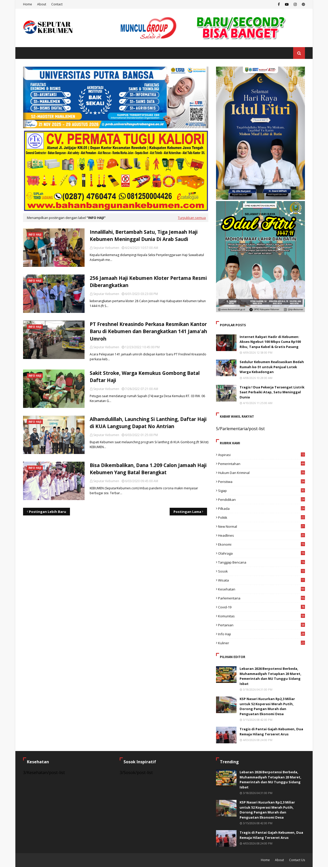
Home (27, 4)
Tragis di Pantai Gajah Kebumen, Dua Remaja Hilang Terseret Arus (271, 731)
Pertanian (261, 625)
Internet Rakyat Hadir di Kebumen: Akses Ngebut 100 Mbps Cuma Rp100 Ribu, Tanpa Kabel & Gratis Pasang (270, 341)
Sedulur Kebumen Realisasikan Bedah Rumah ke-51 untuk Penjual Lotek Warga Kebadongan (272, 367)
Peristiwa (261, 481)
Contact (57, 4)
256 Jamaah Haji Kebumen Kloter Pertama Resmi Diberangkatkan (148, 282)
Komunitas (261, 616)
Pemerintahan (261, 463)
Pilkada (261, 508)
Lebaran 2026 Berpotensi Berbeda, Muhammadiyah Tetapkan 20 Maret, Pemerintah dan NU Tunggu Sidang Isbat (270, 676)
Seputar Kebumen (106, 248)
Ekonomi (261, 544)
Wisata (261, 580)
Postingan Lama (187, 511)
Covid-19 (261, 607)
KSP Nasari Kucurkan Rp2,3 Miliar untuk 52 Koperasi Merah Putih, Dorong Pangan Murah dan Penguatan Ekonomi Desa (267, 706)
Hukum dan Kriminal (261, 472)
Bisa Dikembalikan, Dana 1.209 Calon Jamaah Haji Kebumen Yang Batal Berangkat (148, 469)
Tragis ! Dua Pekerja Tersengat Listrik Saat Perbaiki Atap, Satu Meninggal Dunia (272, 392)
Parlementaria (261, 598)
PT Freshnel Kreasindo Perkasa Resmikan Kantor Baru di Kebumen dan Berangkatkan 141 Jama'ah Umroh (148, 331)
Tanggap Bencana (261, 562)
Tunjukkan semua (192, 217)
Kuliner (261, 643)
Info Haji (261, 634)
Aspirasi (261, 454)
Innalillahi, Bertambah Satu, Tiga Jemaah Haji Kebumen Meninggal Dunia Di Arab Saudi (144, 236)
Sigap (261, 490)
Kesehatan (261, 589)
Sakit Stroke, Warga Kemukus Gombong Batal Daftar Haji (145, 377)
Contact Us (297, 860)
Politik (261, 517)
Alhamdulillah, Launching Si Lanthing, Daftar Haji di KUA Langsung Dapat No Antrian (148, 423)
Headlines (261, 535)
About (41, 4)
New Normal (261, 526)
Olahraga (261, 553)
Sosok (261, 571)
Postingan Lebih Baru (47, 511)
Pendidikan (261, 499)
